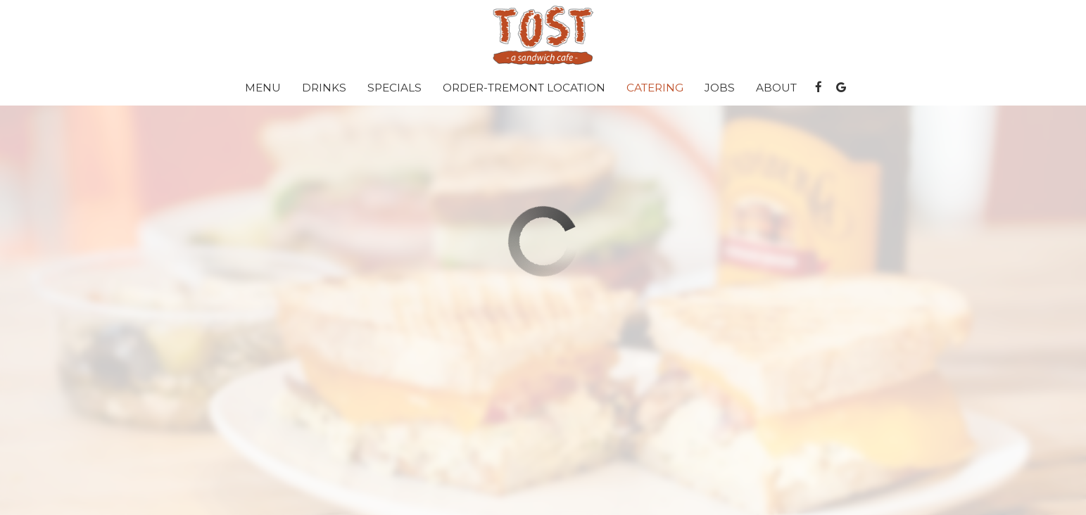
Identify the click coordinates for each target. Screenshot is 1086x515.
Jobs (720, 87)
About (776, 87)
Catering (654, 87)
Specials (394, 87)
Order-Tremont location (524, 87)
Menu (263, 87)
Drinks (324, 87)
